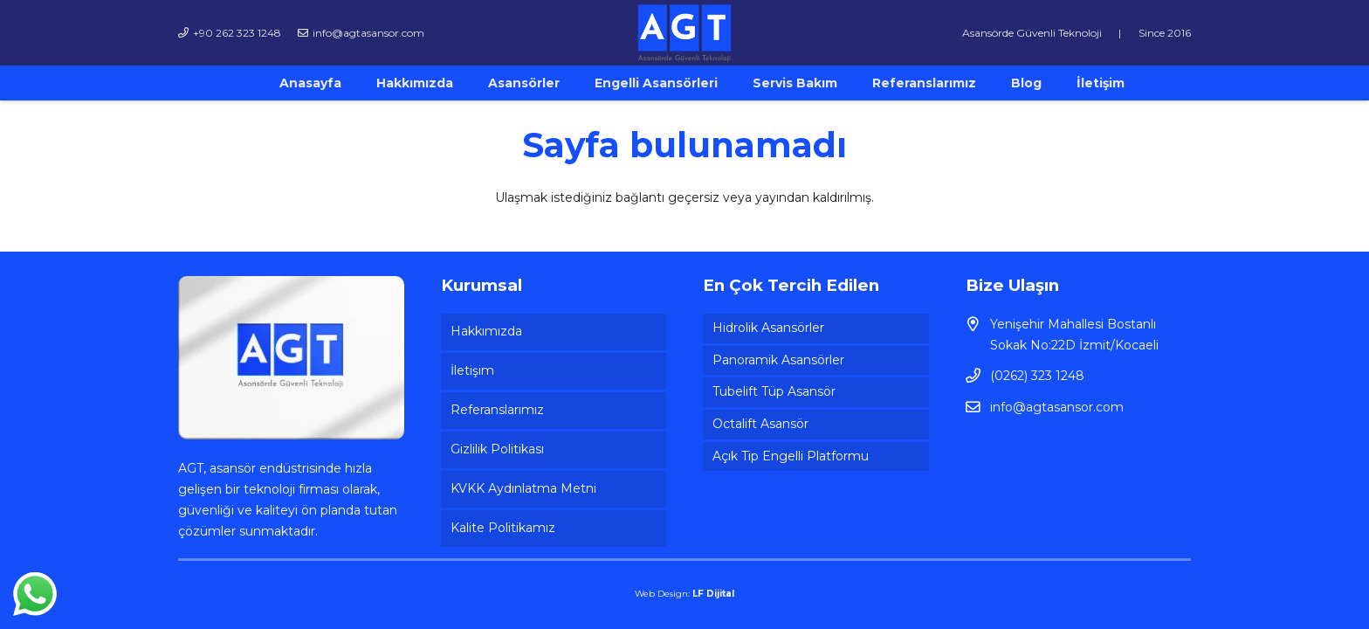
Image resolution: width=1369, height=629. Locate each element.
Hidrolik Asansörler (768, 327)
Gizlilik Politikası (497, 449)
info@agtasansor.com (1057, 407)
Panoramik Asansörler (778, 360)
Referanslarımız (497, 410)
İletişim (472, 370)
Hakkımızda (486, 331)
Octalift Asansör (760, 424)
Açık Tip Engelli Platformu (790, 456)
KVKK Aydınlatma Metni (523, 488)
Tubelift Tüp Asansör (774, 391)
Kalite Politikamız (503, 528)
